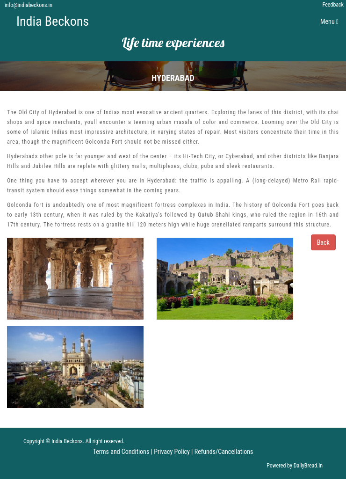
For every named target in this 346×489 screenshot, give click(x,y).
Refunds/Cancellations (224, 451)
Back (323, 242)
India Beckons (52, 21)
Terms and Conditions (121, 451)
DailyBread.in (308, 465)
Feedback (333, 4)
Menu (332, 23)
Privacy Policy (172, 451)
